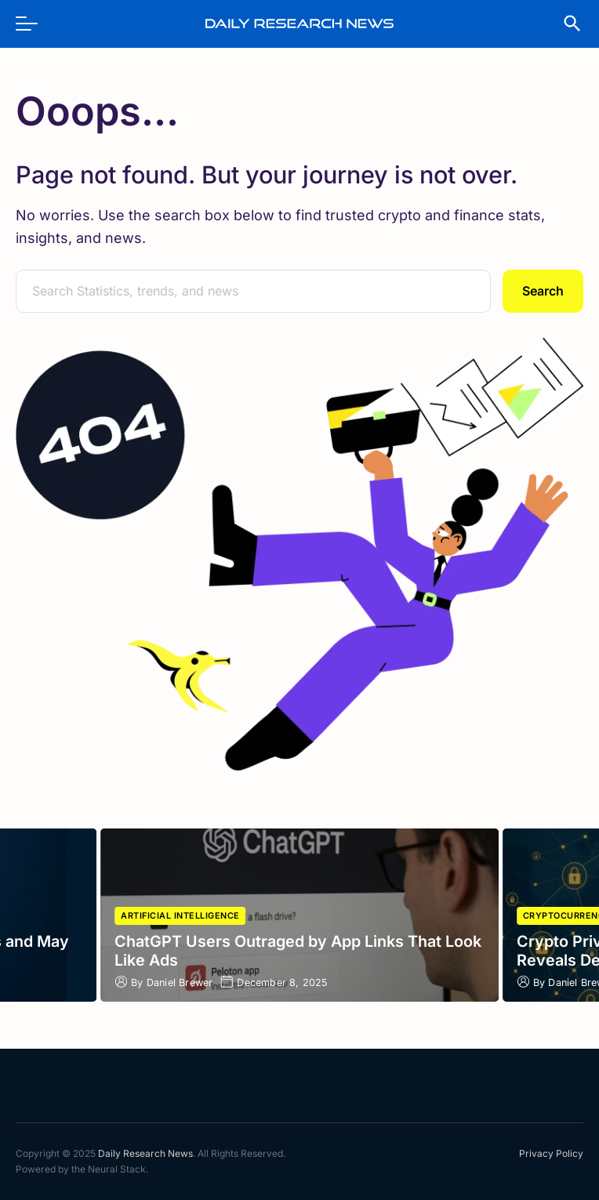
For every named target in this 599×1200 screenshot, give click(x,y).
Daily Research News (145, 1153)
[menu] (34, 23)
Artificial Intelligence (180, 916)
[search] (564, 23)
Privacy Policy (551, 1153)
